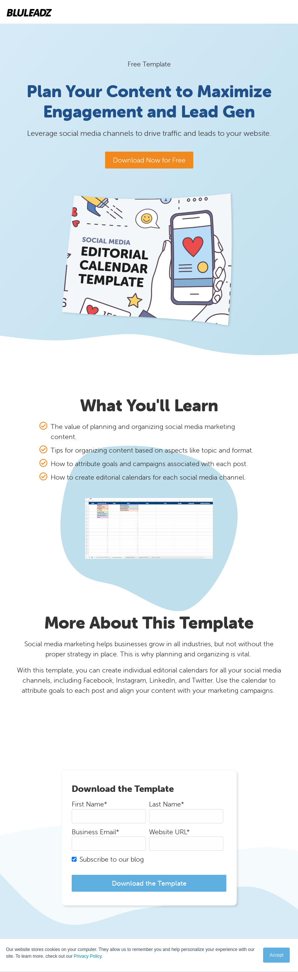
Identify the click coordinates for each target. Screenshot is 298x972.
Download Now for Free (149, 160)
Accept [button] (276, 955)
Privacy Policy (88, 956)
